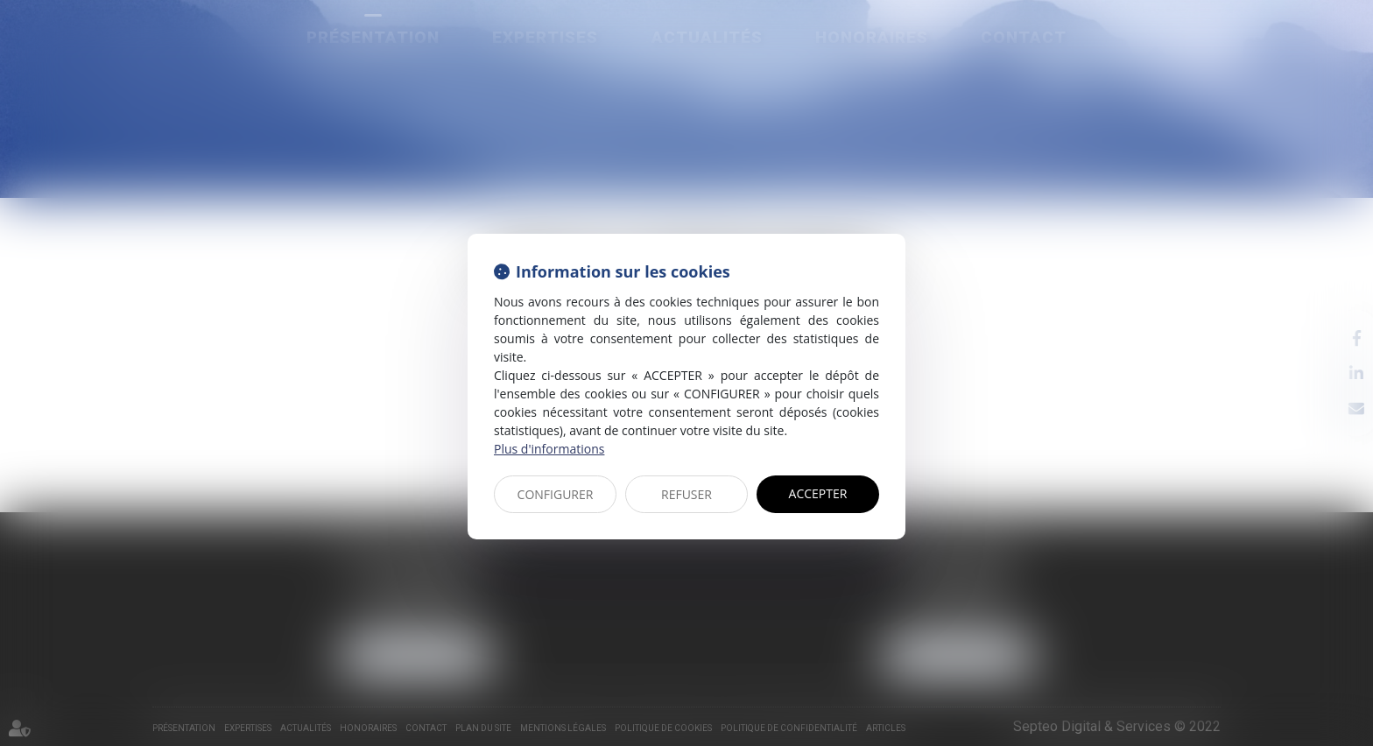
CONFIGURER (556, 494)
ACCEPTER (818, 493)
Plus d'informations (549, 448)
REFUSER (686, 494)
